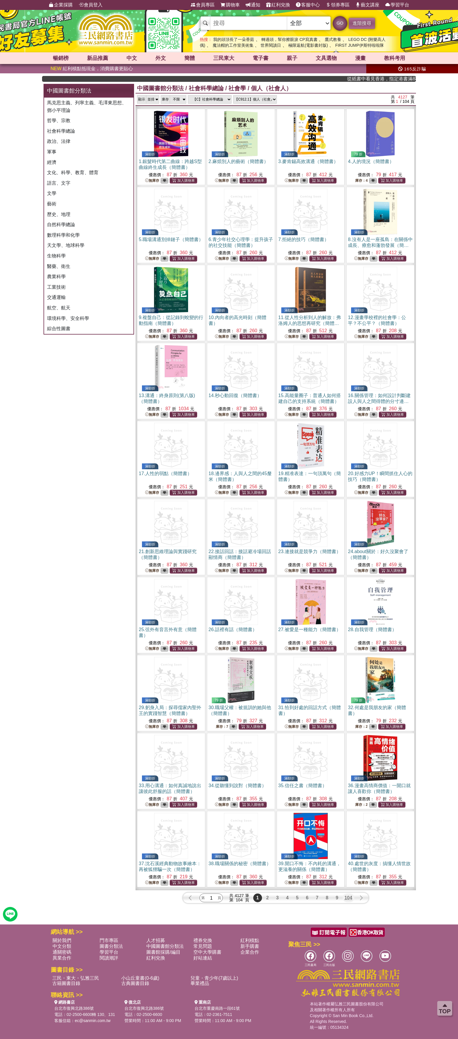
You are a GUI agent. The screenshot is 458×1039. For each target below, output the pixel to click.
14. (235, 395)
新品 (97, 58)
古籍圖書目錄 (66, 983)
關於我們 (62, 940)
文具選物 (326, 58)
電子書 (260, 58)
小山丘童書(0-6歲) (140, 978)
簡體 (189, 58)
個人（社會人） (271, 88)
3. (308, 161)
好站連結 (202, 957)
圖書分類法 (111, 946)
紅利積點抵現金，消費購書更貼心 (92, 68)
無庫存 (152, 180)
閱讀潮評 (109, 957)
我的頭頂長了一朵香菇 (233, 39)
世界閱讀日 (271, 45)
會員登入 (91, 5)
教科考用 (394, 58)
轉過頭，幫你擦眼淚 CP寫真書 (289, 39)
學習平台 (397, 5)
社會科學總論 (61, 131)
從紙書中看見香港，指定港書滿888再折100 (395, 78)
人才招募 (155, 940)
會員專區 (203, 5)
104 (348, 897)
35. (302, 785)
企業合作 (249, 952)
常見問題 (202, 946)
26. (233, 629)
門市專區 (109, 940)
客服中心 (308, 5)
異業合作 (62, 957)
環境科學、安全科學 (68, 318)
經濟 (51, 162)
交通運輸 (56, 297)
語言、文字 (58, 183)
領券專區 (338, 5)
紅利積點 (249, 940)
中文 (131, 58)
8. (380, 245)
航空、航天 (58, 307)
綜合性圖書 (58, 328)
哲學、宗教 (58, 120)
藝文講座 (367, 5)
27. (309, 629)
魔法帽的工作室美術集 (233, 45)
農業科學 (56, 276)
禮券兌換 (202, 940)
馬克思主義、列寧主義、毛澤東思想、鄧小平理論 (86, 106)
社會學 (237, 88)
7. (303, 239)
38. (240, 863)
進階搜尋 (362, 23)
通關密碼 (62, 952)
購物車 (230, 5)
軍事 (51, 151)
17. (165, 473)
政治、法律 (58, 141)
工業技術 (56, 287)
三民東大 (223, 58)
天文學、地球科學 (65, 245)
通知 (253, 5)
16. (379, 401)
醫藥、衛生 (58, 266)
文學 (51, 193)
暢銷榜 (61, 58)
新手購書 (249, 946)
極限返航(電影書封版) (308, 45)
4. (371, 161)
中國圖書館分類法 (160, 88)
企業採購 (61, 5)
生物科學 (56, 255)
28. (372, 629)
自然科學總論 (61, 224)
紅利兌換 (278, 5)
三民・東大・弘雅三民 (75, 978)
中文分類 (62, 946)
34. (237, 785)
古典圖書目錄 (135, 983)
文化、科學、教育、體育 (72, 172)
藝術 (51, 203)
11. (309, 323)
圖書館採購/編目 (163, 952)
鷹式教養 (333, 39)
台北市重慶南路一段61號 (217, 1008)
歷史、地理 (58, 214)
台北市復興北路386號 (74, 1008)
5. (171, 239)
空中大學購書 (207, 952)
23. (309, 551)
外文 (160, 58)
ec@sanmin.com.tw (92, 1020)
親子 (292, 58)
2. (238, 161)
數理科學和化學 (63, 235)
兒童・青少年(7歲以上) (214, 978)
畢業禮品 (199, 983)
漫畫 (360, 58)
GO (339, 22)
